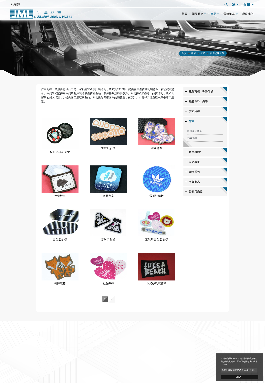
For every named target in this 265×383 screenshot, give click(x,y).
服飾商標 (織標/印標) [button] (201, 91)
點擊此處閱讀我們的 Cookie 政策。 (239, 370)
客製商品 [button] (194, 182)
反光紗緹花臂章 (156, 283)
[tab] (205, 91)
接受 (238, 377)
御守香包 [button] (194, 172)
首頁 (185, 13)
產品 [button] (213, 13)
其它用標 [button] (194, 111)
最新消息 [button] (229, 13)
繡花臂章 (156, 148)
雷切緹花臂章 (194, 131)
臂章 (202, 53)
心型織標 (108, 283)
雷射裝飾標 (156, 195)
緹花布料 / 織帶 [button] (198, 101)
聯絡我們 (248, 13)
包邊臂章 (60, 195)
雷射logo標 (108, 148)
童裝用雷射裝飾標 (156, 239)
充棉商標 (192, 138)
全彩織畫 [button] (194, 162)
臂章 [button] (191, 121)
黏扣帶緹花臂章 (60, 152)
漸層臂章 (108, 195)
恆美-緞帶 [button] (195, 152)
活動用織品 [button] (196, 191)
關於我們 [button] (197, 13)
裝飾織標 (60, 283)
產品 (193, 53)
